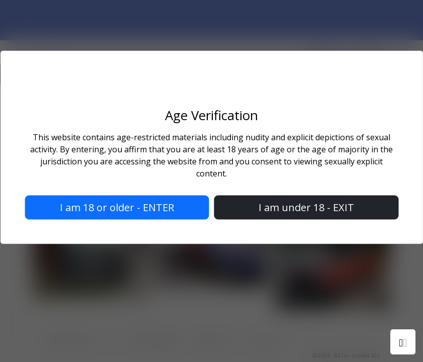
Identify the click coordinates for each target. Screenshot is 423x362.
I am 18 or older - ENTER (117, 207)
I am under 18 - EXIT (306, 207)
